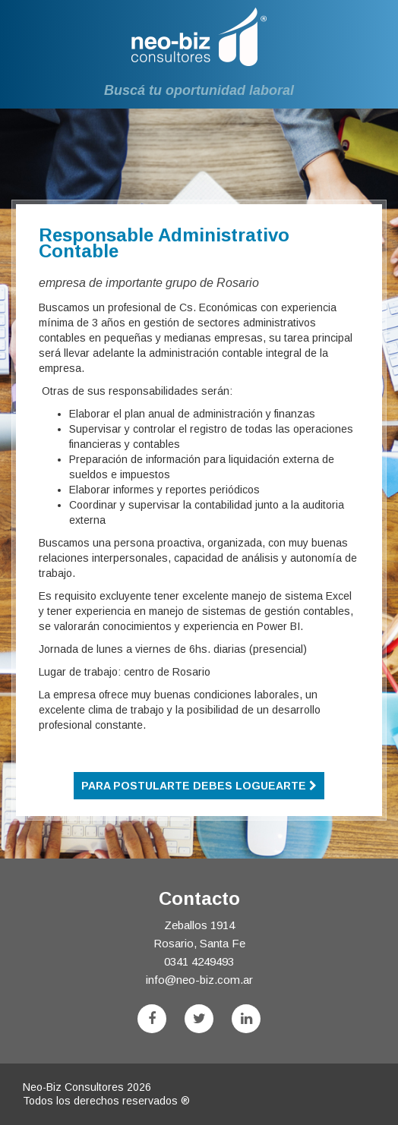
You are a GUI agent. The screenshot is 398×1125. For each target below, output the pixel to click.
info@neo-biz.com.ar (199, 979)
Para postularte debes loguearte (199, 786)
